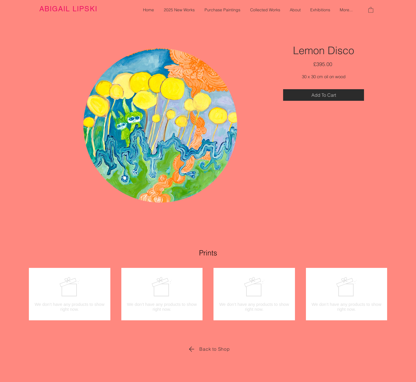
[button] (370, 9)
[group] (208, 294)
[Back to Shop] (208, 349)
